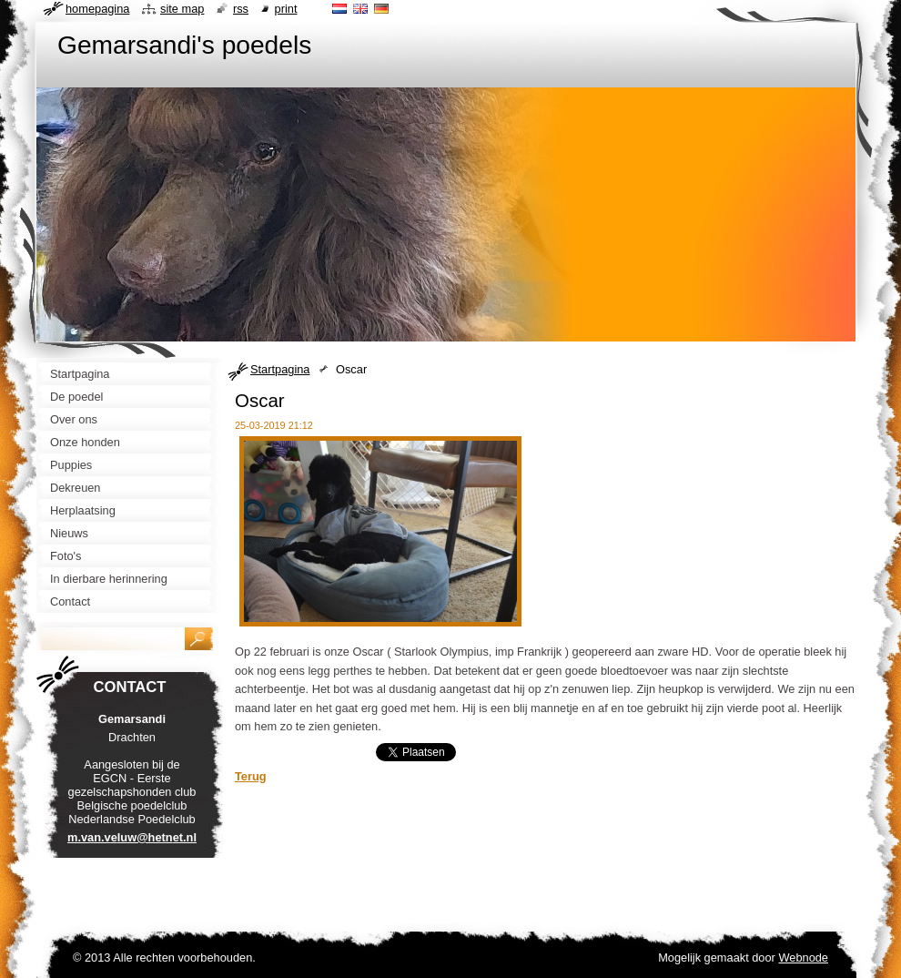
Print (286, 8)
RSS (240, 8)
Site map (182, 8)
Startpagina (279, 369)
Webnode (803, 957)
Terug (251, 776)
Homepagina (97, 8)
